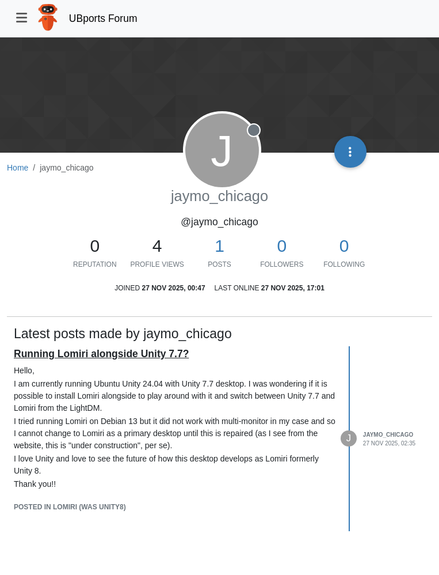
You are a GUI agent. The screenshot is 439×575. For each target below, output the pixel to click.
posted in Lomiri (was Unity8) (70, 507)
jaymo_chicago (388, 435)
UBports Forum (103, 18)
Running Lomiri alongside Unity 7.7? (101, 354)
